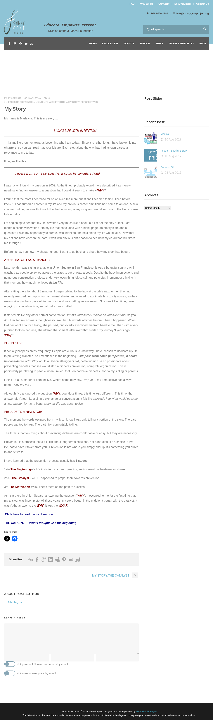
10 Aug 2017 (173, 156)
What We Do (146, 3)
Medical (165, 134)
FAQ (132, 3)
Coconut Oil (167, 167)
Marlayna (34, 98)
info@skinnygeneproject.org (191, 13)
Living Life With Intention (51, 102)
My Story (73, 102)
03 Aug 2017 (173, 172)
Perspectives (89, 102)
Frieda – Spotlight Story (174, 150)
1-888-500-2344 (157, 13)
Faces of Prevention (21, 102)
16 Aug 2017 (173, 139)
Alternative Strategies (146, 711)
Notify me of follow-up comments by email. (43, 664)
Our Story (163, 3)
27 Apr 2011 (14, 98)
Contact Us (202, 3)
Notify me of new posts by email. (36, 673)
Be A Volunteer (182, 3)
